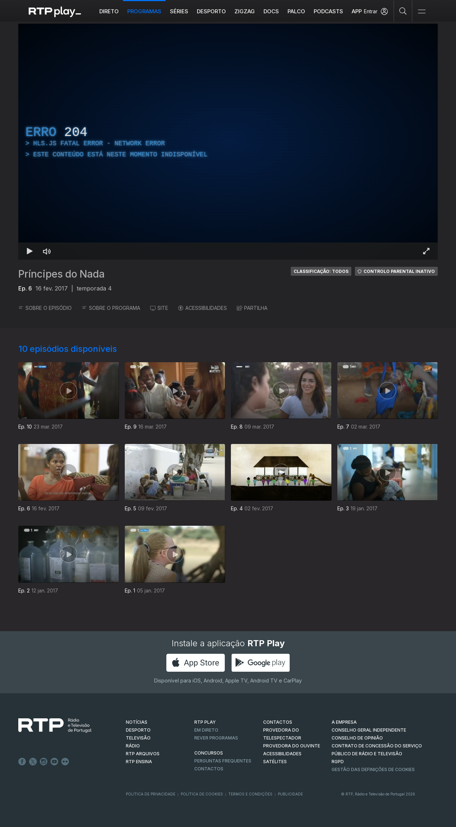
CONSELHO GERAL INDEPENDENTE (369, 730)
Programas (144, 11)
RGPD (338, 761)
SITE (159, 308)
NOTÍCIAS (136, 722)
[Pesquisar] (403, 11)
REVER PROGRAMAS (216, 738)
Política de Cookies (202, 794)
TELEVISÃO (138, 738)
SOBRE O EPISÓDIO (45, 308)
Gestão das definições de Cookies (373, 769)
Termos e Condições (250, 794)
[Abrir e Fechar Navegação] (421, 11)
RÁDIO (133, 745)
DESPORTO (138, 730)
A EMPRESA (344, 722)
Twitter (33, 762)
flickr (65, 762)
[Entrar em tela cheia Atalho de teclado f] (426, 251)
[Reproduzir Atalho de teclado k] (29, 251)
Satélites (275, 761)
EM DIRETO (206, 730)
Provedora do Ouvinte (291, 745)
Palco (296, 11)
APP (357, 11)
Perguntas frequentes (222, 761)
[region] (228, 142)
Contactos (208, 768)
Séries (179, 11)
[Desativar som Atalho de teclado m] (47, 251)
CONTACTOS (277, 722)
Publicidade (290, 794)
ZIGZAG (244, 11)
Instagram (44, 762)
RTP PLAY (205, 722)
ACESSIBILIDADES (202, 308)
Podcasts (328, 11)
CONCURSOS (208, 753)
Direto (109, 11)
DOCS (271, 11)
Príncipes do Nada (61, 274)
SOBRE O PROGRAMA (111, 308)
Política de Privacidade (150, 794)
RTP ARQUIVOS (143, 753)
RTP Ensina (139, 761)
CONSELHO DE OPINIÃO (357, 738)
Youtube (54, 762)
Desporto (211, 11)
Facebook (22, 762)
